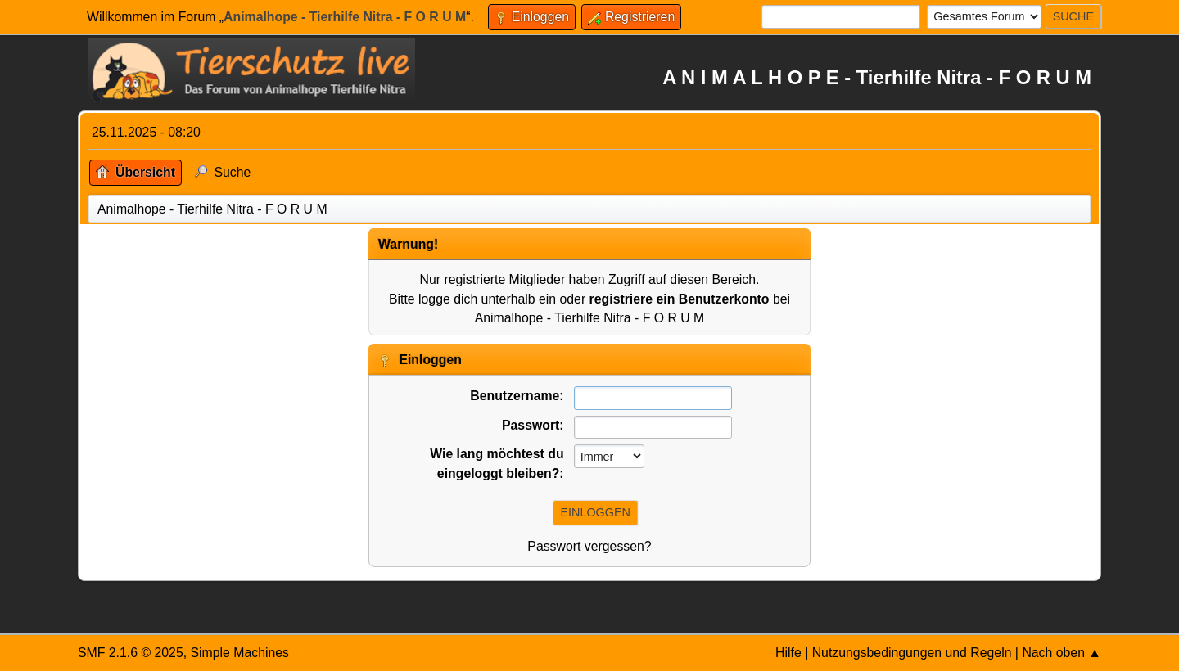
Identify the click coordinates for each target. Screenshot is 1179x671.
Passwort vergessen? (589, 546)
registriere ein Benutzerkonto (680, 299)
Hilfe (788, 653)
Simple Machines (239, 653)
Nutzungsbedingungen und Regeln (912, 653)
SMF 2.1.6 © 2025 (130, 653)
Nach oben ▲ (1061, 653)
